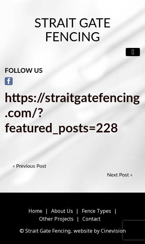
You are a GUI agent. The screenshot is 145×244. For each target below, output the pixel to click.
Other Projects (56, 218)
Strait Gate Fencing (72, 29)
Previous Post (31, 166)
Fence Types (96, 210)
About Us (62, 210)
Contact (91, 218)
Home (35, 210)
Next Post (118, 174)
